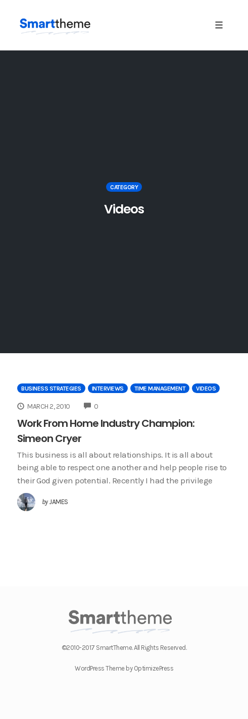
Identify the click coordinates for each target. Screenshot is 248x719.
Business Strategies (51, 388)
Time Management (160, 388)
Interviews (108, 388)
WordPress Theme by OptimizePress (124, 668)
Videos (206, 388)
